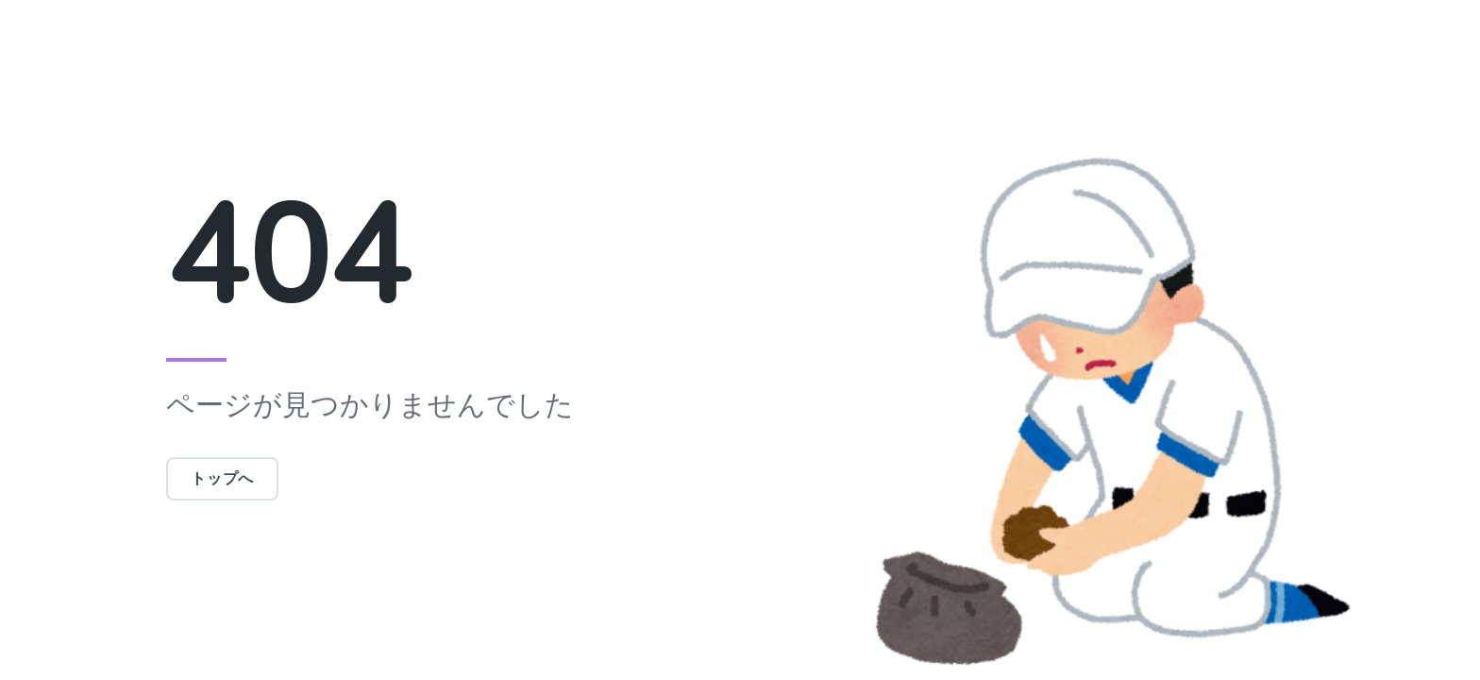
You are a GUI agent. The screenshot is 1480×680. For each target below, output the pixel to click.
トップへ (222, 478)
